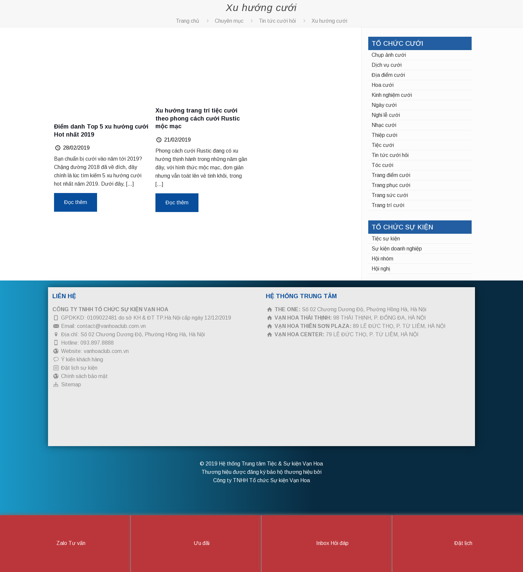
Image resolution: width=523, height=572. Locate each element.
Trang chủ (187, 21)
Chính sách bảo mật (84, 376)
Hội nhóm (382, 258)
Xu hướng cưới (329, 21)
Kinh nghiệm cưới (392, 95)
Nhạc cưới (384, 125)
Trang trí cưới (388, 205)
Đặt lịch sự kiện (79, 368)
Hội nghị (381, 268)
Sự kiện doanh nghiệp (397, 248)
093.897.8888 (97, 343)
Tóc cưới (382, 165)
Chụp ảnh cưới (389, 55)
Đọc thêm (75, 202)
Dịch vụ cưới (387, 65)
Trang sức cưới (390, 195)
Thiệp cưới (384, 135)
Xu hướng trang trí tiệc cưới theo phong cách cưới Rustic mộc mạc (197, 118)
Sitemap (71, 384)
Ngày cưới (384, 105)
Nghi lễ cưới (386, 115)
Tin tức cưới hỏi (277, 21)
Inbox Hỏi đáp (327, 544)
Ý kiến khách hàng (82, 359)
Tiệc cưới (383, 145)
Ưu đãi (195, 544)
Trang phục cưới (391, 185)
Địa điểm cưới (388, 75)
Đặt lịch (457, 544)
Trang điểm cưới (391, 175)
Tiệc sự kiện (386, 238)
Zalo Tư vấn (65, 544)
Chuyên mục (229, 21)
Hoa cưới (383, 85)
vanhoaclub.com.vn (106, 351)
